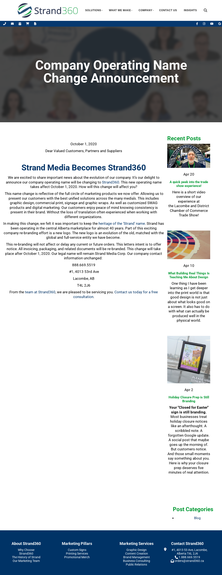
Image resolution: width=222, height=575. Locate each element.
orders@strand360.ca (189, 561)
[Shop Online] (28, 23)
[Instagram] (204, 23)
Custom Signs (77, 550)
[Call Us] (5, 23)
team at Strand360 (40, 292)
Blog (197, 518)
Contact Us (168, 10)
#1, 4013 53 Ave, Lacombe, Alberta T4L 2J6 (189, 551)
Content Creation (136, 553)
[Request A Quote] (35, 23)
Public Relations (136, 564)
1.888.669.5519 (189, 557)
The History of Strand (26, 557)
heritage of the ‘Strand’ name (122, 223)
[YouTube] (212, 23)
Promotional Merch (77, 557)
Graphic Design (136, 550)
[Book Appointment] (20, 23)
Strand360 (110, 182)
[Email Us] (12, 23)
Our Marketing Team (26, 561)
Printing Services (77, 553)
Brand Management (136, 557)
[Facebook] (197, 23)
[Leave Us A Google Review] (219, 23)
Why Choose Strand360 (26, 551)
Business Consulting (136, 561)
